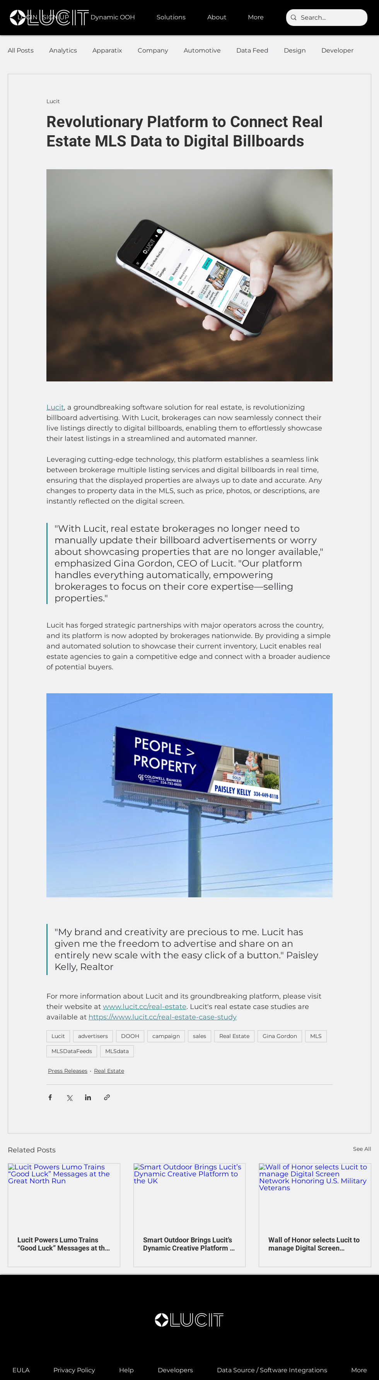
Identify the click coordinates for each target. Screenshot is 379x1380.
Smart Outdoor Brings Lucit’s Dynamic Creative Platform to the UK (189, 1244)
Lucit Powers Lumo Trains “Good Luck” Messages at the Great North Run (63, 1244)
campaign (166, 1036)
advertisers (93, 1036)
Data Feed (252, 50)
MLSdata (117, 1051)
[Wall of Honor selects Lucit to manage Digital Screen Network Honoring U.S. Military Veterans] (315, 1195)
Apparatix (107, 50)
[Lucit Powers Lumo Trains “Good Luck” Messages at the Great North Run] (64, 1195)
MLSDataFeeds (71, 1051)
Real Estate (234, 1036)
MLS (316, 1036)
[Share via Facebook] (50, 1097)
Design (295, 50)
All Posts (21, 50)
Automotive (202, 50)
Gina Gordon (280, 1036)
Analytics (63, 50)
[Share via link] (107, 1097)
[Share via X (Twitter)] (69, 1097)
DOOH (130, 1036)
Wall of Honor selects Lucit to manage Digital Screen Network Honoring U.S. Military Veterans (314, 1244)
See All (362, 1148)
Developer (337, 50)
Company (153, 50)
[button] (118, 17)
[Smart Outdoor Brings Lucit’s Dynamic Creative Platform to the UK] (190, 1195)
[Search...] (326, 17)
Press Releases (67, 1070)
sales (199, 1036)
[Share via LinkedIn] (88, 1097)
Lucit (58, 1036)
